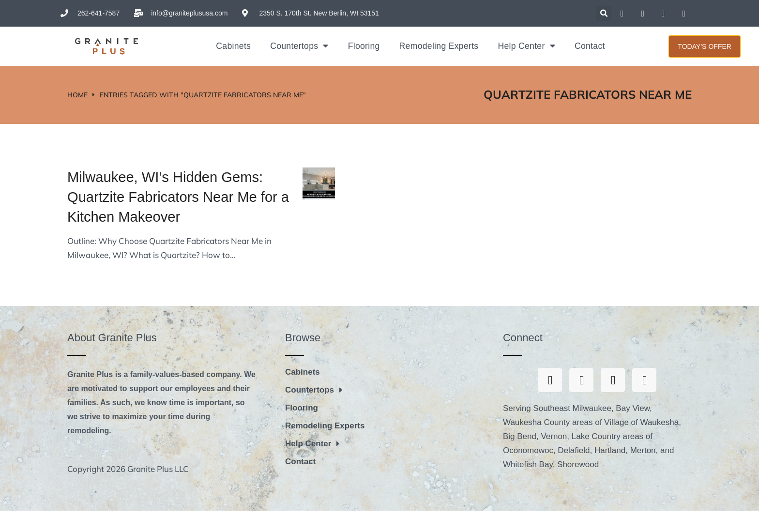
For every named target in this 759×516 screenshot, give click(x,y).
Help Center (526, 46)
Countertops (299, 46)
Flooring (364, 46)
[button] (603, 13)
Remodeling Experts (439, 46)
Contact (590, 46)
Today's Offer (704, 46)
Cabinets (233, 46)
